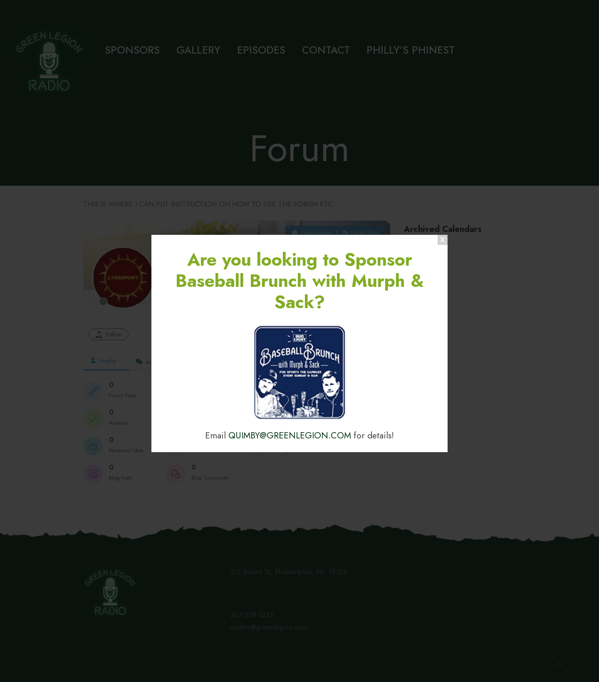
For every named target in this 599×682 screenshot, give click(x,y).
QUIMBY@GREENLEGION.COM (289, 435)
